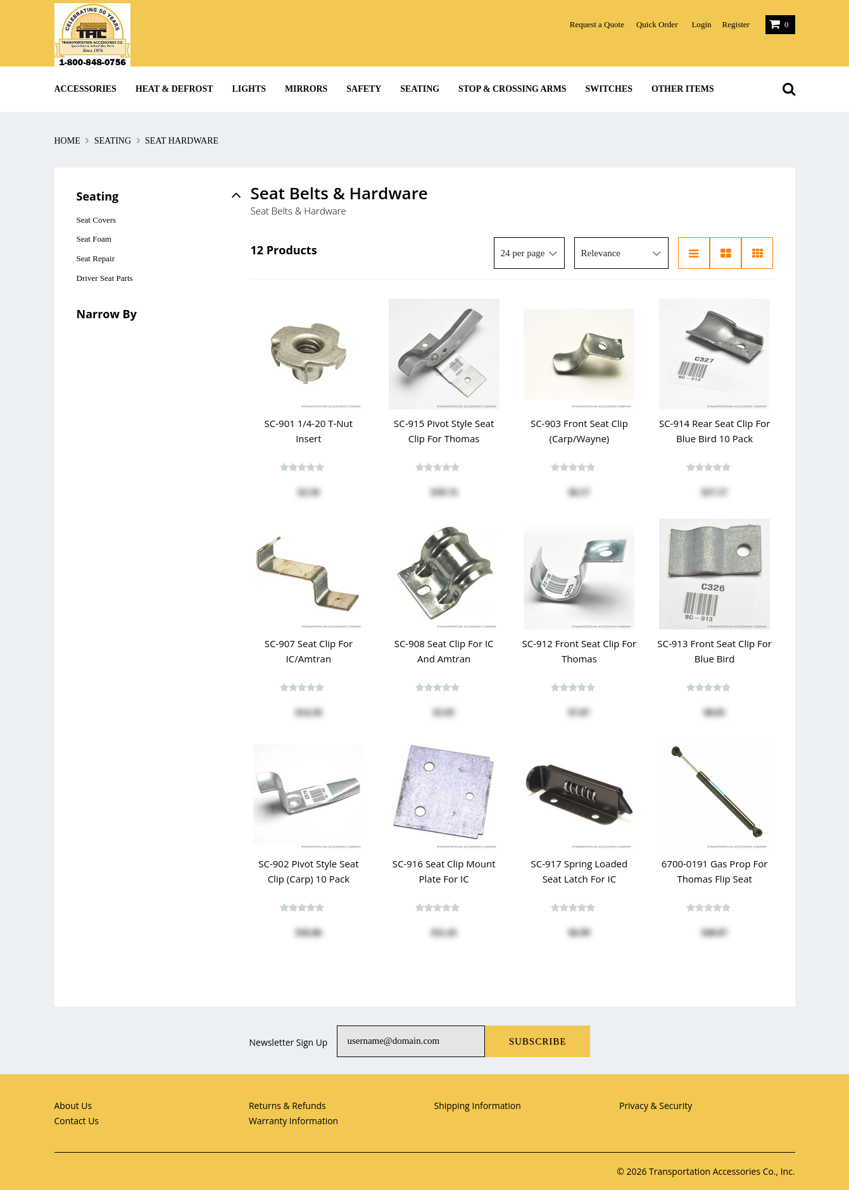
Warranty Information (293, 1121)
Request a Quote (597, 24)
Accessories (85, 89)
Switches (609, 89)
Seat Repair (96, 258)
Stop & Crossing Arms (512, 89)
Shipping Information (477, 1106)
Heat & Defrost (174, 89)
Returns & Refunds (287, 1106)
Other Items (682, 89)
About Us (73, 1106)
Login (701, 24)
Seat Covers (96, 220)
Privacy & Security (655, 1106)
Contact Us (76, 1121)
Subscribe (538, 1041)
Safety (363, 89)
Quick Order (657, 24)
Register (735, 24)
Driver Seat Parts (105, 278)
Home (68, 141)
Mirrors (306, 89)
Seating (419, 89)
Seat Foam (94, 239)
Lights (249, 89)
